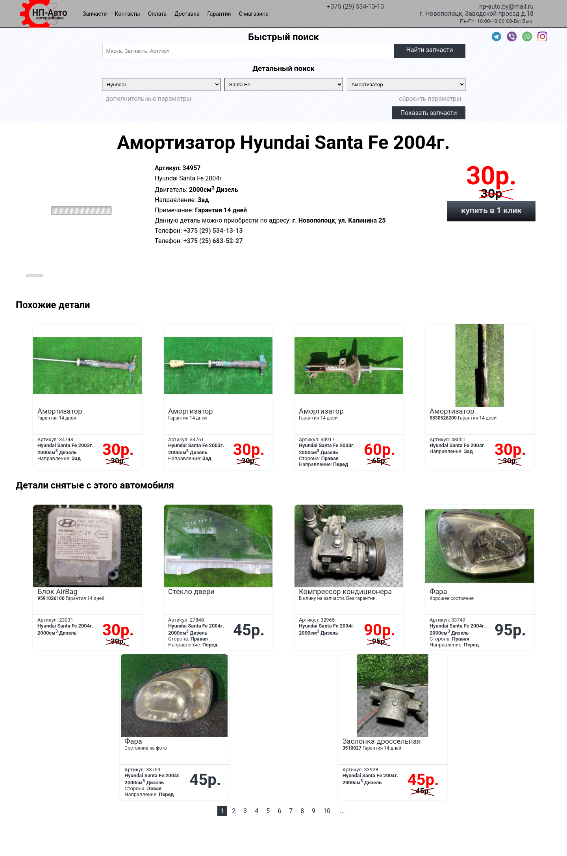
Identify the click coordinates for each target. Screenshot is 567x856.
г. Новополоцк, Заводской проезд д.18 (476, 13)
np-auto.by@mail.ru (506, 6)
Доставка (186, 14)
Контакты (127, 14)
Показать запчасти (428, 113)
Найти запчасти (429, 50)
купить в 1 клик (491, 210)
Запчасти (95, 14)
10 (326, 811)
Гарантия (219, 14)
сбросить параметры (430, 98)
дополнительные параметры (148, 98)
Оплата (157, 14)
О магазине (254, 14)
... (342, 811)
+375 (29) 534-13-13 (355, 6)
